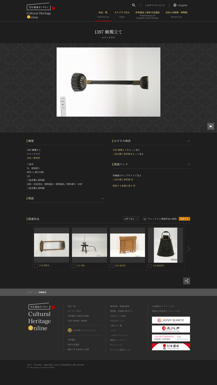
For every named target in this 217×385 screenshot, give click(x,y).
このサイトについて (155, 5)
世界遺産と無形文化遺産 (147, 15)
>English (180, 5)
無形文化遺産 (73, 344)
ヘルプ (113, 330)
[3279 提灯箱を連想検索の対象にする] (112, 266)
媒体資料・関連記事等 (119, 306)
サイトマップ (116, 344)
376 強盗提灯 (158, 265)
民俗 (29, 158)
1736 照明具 (44, 265)
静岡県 (36, 158)
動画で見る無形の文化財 (78, 349)
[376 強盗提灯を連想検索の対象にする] (150, 266)
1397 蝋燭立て (120, 149)
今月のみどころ (117, 320)
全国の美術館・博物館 (176, 15)
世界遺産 (71, 339)
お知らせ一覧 (116, 325)
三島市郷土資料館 (121, 153)
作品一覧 (103, 15)
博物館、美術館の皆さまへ (121, 311)
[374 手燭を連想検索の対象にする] (74, 266)
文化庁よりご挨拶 (118, 315)
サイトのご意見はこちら (120, 349)
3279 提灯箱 (120, 265)
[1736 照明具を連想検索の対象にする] (36, 266)
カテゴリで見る (122, 15)
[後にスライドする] (187, 248)
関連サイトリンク (118, 340)
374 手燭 (80, 265)
